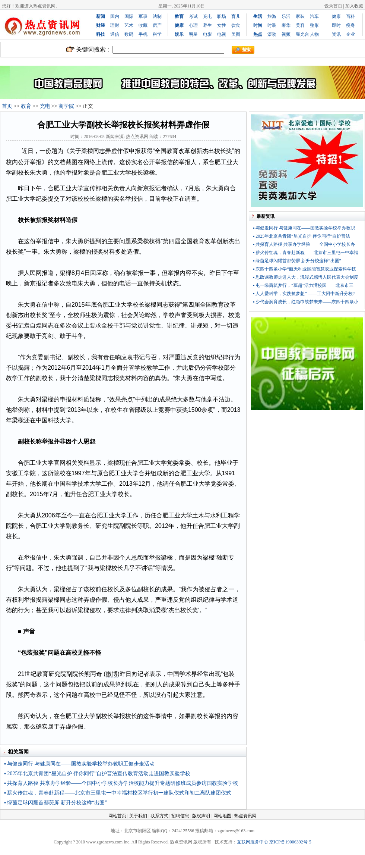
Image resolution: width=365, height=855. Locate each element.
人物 (314, 34)
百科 (350, 16)
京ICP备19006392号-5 (290, 842)
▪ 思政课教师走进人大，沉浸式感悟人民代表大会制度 (305, 277)
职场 (221, 16)
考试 (193, 16)
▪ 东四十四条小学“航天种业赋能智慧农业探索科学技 (304, 269)
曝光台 (302, 34)
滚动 (271, 34)
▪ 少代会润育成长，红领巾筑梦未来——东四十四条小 (305, 301)
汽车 (314, 16)
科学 (157, 34)
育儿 (235, 16)
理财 (114, 25)
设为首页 (333, 6)
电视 (221, 34)
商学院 (66, 106)
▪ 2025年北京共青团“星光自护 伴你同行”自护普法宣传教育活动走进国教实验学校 (97, 773)
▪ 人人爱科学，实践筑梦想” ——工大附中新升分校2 (304, 293)
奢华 (286, 25)
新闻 (100, 16)
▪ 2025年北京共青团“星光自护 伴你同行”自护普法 (301, 236)
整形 (314, 25)
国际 (128, 16)
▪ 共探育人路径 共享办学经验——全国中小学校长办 (304, 244)
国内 (114, 16)
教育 (26, 106)
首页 (7, 106)
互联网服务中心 (252, 842)
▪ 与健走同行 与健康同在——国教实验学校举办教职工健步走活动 (79, 764)
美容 (300, 25)
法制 (157, 16)
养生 (207, 25)
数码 (128, 34)
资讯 (336, 34)
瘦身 (350, 25)
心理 (193, 25)
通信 (114, 34)
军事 (143, 16)
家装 (300, 16)
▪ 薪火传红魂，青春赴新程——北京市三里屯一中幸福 (305, 252)
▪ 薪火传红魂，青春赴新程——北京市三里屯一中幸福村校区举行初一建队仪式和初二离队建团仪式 (117, 793)
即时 (336, 25)
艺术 (128, 25)
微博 (112, 674)
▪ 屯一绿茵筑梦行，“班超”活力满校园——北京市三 (303, 285)
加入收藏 (354, 6)
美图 (235, 34)
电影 (207, 34)
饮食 (235, 25)
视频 (286, 34)
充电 (207, 16)
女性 (221, 25)
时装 (271, 25)
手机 (143, 34)
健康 (336, 16)
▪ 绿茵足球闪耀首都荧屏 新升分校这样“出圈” (55, 802)
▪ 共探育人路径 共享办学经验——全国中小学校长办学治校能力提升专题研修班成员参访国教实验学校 (121, 783)
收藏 (143, 25)
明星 (193, 34)
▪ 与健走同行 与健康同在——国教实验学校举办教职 (304, 228)
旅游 (271, 16)
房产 (157, 25)
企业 (350, 34)
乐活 (286, 16)
